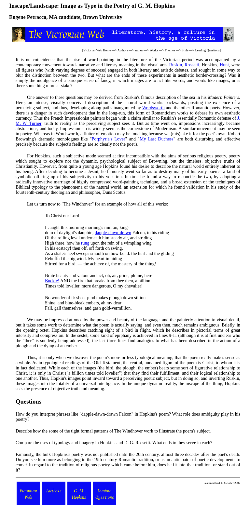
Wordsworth (153, 107)
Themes (170, 50)
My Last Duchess (157, 139)
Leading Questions (207, 50)
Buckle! (52, 280)
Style (185, 50)
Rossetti (192, 64)
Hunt (224, 64)
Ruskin (175, 64)
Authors (123, 50)
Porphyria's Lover (108, 139)
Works (154, 50)
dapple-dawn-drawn (113, 232)
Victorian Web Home (97, 50)
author (139, 50)
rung (85, 243)
